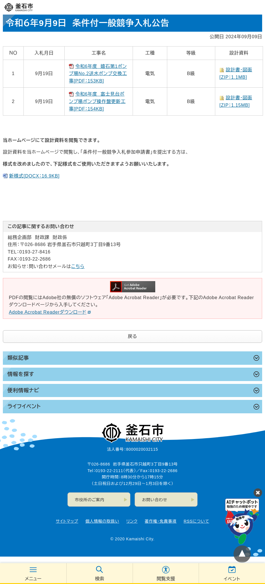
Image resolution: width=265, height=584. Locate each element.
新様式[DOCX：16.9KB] (34, 176)
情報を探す (20, 374)
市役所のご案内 (89, 500)
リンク (132, 521)
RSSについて (196, 521)
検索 (99, 578)
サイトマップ (67, 521)
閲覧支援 (166, 578)
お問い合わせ (154, 500)
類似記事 (18, 358)
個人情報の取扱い (102, 521)
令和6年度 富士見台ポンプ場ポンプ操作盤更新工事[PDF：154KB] (97, 101)
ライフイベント (24, 406)
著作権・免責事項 (160, 521)
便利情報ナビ (23, 390)
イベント (232, 579)
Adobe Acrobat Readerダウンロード (50, 312)
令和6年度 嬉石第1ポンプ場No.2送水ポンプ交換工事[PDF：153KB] (98, 73)
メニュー (33, 578)
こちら (78, 266)
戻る (132, 336)
